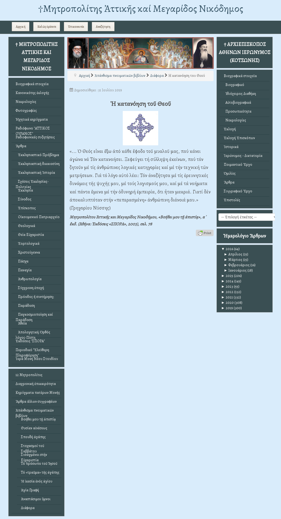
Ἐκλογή (230, 129)
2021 (227, 297)
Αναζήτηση (103, 26)
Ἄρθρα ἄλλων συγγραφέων (36, 401)
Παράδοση (25, 305)
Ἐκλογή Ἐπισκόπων (239, 137)
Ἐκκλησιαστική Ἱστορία (35, 172)
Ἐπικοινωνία (76, 26)
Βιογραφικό (234, 84)
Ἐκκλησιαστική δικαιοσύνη (38, 163)
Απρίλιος (233, 254)
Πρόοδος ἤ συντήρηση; (35, 296)
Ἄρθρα (21, 146)
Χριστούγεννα (28, 252)
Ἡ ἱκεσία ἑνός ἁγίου (36, 481)
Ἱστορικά (231, 146)
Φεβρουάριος (237, 265)
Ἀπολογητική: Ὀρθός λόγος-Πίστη (33, 333)
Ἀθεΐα (21, 323)
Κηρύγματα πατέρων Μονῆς (38, 392)
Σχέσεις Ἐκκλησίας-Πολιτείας (32, 183)
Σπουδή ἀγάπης (33, 436)
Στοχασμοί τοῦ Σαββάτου (32, 447)
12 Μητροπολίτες (29, 374)
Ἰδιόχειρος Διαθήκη (240, 93)
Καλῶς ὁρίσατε (46, 26)
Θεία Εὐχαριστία (30, 234)
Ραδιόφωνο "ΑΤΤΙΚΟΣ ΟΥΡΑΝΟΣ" (33, 130)
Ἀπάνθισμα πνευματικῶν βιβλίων (35, 412)
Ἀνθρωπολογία (29, 279)
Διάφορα (28, 507)
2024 (227, 281)
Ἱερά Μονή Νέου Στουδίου (37, 358)
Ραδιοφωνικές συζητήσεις (35, 137)
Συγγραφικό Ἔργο (238, 191)
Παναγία (24, 270)
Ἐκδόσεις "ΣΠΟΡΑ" (30, 341)
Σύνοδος (23, 199)
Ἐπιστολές (232, 200)
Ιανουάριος (235, 270)
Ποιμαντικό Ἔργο (238, 164)
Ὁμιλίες (230, 173)
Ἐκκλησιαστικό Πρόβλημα (37, 154)
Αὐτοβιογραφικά (237, 102)
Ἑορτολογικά (27, 243)
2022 (227, 291)
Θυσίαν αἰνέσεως (34, 428)
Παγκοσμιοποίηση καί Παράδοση (34, 316)
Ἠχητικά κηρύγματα (32, 119)
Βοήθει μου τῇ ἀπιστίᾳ (38, 419)
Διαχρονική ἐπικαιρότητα (36, 383)
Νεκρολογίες (26, 101)
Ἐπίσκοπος (26, 208)
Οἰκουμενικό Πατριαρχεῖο (38, 216)
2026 (227, 248)
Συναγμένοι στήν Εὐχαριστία (34, 456)
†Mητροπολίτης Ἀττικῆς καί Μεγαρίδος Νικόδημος (140, 8)
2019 (227, 308)
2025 (227, 275)
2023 (227, 286)
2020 (227, 302)
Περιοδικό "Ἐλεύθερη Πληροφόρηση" (32, 351)
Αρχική (21, 26)
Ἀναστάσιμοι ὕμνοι (36, 499)
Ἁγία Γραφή (30, 490)
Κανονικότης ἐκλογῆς (32, 92)
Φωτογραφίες (26, 110)
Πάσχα (22, 261)
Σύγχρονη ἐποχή (30, 287)
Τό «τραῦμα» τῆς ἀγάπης (40, 472)
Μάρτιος (233, 259)
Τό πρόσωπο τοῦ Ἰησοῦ (39, 463)
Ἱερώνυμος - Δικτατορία (243, 155)
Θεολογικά (25, 225)
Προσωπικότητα (237, 111)
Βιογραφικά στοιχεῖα (32, 83)
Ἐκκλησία (24, 190)
